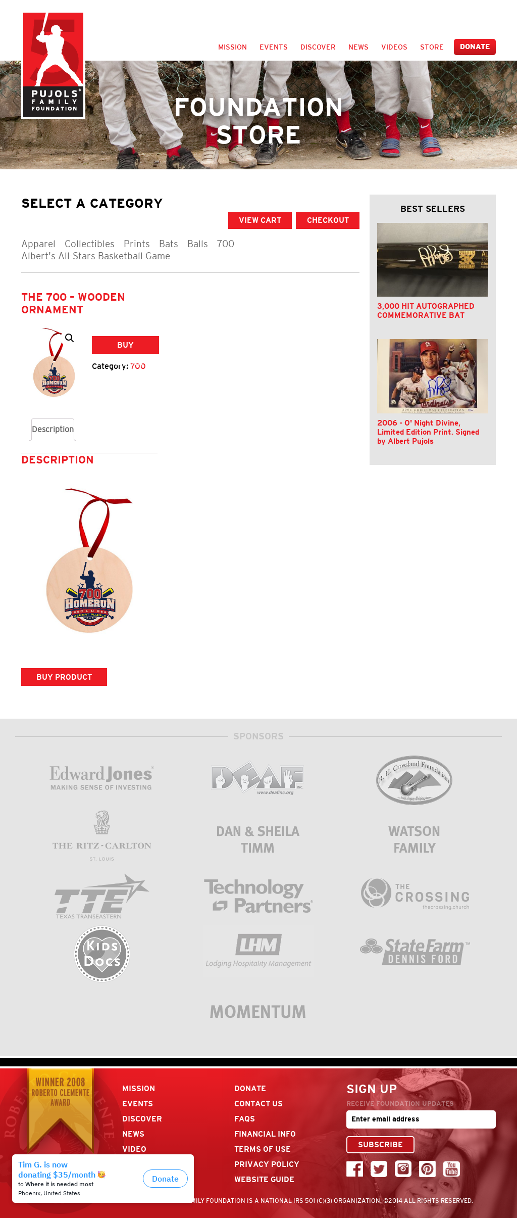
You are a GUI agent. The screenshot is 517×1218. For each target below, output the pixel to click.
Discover (318, 47)
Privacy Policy (266, 1164)
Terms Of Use (262, 1149)
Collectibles (90, 244)
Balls (197, 244)
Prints (137, 244)
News (358, 47)
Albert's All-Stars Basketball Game (95, 256)
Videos (394, 47)
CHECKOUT (328, 220)
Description (53, 429)
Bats (168, 244)
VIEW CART (260, 220)
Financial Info (265, 1134)
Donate (475, 47)
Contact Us (258, 1103)
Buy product (125, 347)
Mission (232, 47)
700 (225, 244)
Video (134, 1149)
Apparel (38, 244)
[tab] (52, 429)
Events (274, 47)
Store (432, 47)
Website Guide (264, 1179)
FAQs (244, 1118)
